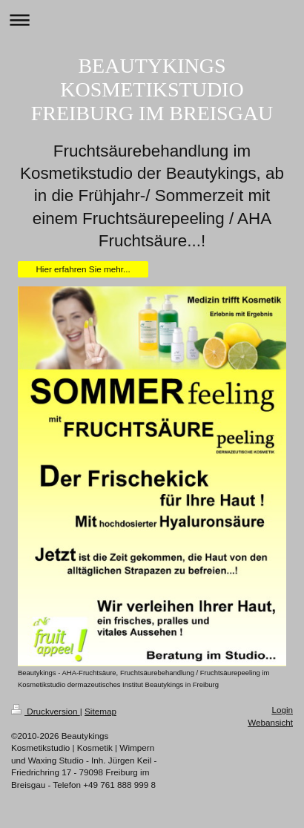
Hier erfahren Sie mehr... (83, 269)
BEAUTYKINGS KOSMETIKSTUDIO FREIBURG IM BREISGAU (152, 89)
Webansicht (270, 722)
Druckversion (45, 711)
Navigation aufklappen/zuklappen (152, 20)
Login (282, 709)
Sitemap (100, 711)
